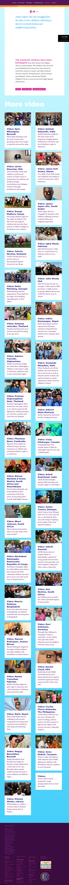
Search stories (7, 871)
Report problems (43, 856)
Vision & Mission (31, 876)
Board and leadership (32, 879)
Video (6, 860)
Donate (18, 857)
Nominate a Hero (31, 856)
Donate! (64, 38)
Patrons (30, 877)
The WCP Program (32, 862)
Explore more (7, 872)
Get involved (21, 2)
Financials (30, 880)
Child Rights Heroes (38, 2)
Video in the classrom (32, 866)
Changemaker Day (8, 866)
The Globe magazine (8, 869)
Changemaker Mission (8, 868)
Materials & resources (32, 863)
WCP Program (7, 858)
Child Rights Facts (20, 862)
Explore (14, 2)
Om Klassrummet (32, 872)
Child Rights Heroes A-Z (21, 882)
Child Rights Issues (20, 876)
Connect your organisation (21, 856)
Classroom (47, 2)
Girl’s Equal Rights (20, 861)
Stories (30, 868)
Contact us (30, 882)
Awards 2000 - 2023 (20, 880)
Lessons (30, 865)
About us (54, 2)
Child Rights (29, 2)
